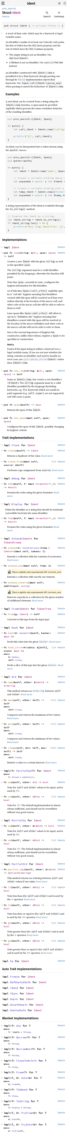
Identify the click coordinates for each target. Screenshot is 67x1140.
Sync (15, 993)
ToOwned (21, 1089)
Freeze (15, 976)
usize (24, 586)
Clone (15, 445)
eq (9, 782)
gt (9, 922)
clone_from (15, 461)
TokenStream (12, 542)
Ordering (9, 685)
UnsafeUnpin (19, 1004)
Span (51, 252)
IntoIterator (31, 547)
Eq (11, 961)
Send (15, 988)
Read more (47, 455)
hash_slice (15, 647)
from (11, 614)
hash (11, 633)
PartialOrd (19, 864)
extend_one (15, 565)
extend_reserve (18, 582)
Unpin (14, 999)
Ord (14, 676)
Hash (15, 627)
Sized (18, 660)
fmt (10, 483)
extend (12, 547)
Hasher (24, 633)
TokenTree (44, 608)
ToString (22, 1101)
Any (18, 1025)
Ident (31, 3)
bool (45, 782)
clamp (11, 747)
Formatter (41, 483)
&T (34, 782)
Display (17, 504)
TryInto (26, 1124)
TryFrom (26, 1113)
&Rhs (35, 796)
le (9, 905)
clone (11, 450)
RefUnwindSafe (20, 982)
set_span (19, 417)
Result (12, 487)
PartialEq (23, 770)
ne (9, 796)
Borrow (21, 1037)
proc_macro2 (9, 8)
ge (9, 940)
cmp (10, 682)
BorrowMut (23, 1049)
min (10, 723)
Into (24, 1078)
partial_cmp (16, 869)
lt (9, 887)
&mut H (8, 636)
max (10, 700)
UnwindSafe (18, 1010)
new (16, 252)
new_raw (19, 370)
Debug (15, 478)
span (17, 404)
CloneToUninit (26, 1060)
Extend (16, 538)
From (15, 608)
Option (12, 872)
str (35, 252)
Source (5, 16)
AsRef (25, 777)
